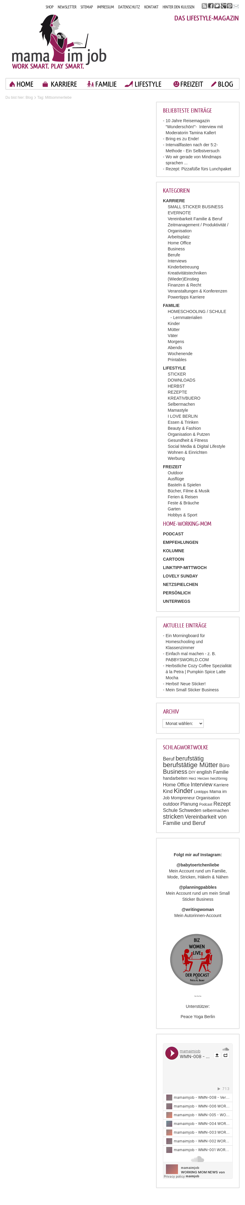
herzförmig (218, 778)
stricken (173, 816)
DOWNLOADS (181, 380)
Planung (189, 804)
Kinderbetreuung (183, 267)
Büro (224, 765)
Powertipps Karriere (186, 297)
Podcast (205, 804)
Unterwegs (176, 601)
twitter (217, 6)
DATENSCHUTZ (129, 7)
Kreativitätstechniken (187, 273)
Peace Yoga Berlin (198, 1016)
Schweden (190, 810)
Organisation (208, 797)
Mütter (174, 329)
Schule (170, 810)
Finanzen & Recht (184, 285)
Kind (168, 791)
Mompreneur (182, 797)
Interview (202, 785)
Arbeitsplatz (179, 236)
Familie (221, 772)
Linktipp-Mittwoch (185, 567)
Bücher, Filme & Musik (189, 490)
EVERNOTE (179, 212)
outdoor (171, 804)
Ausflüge (176, 478)
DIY (191, 772)
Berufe (174, 254)
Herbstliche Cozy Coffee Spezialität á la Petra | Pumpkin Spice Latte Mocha (198, 671)
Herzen (203, 778)
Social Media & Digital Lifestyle (196, 446)
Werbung (176, 458)
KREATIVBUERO (184, 398)
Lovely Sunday (180, 576)
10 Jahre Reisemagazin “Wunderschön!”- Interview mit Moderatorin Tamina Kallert (194, 126)
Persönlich (177, 592)
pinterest (230, 6)
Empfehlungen (180, 542)
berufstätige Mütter (190, 765)
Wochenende (180, 353)
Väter (173, 335)
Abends (175, 347)
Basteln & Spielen (184, 484)
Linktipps (201, 792)
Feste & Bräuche (183, 502)
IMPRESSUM (105, 7)
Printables (177, 359)
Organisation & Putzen (189, 434)
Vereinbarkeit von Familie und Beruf (195, 820)
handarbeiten (175, 778)
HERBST (176, 386)
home (25, 84)
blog (225, 84)
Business (176, 248)
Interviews (177, 261)
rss (204, 6)
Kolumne (173, 550)
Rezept (222, 804)
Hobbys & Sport (182, 515)
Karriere (220, 784)
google (223, 6)
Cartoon (173, 559)
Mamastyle (178, 410)
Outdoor (175, 472)
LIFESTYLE (148, 84)
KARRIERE (64, 84)
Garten (174, 508)
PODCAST (173, 533)
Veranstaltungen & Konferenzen (197, 291)
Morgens (176, 341)
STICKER (177, 374)
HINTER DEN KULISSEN (178, 7)
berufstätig (190, 758)
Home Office (179, 242)
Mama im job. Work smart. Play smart (59, 41)
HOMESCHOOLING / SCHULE (197, 311)
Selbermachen (181, 404)
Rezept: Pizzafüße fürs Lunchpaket (198, 168)
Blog (29, 97)
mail (236, 6)
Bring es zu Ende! (182, 138)
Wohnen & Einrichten (187, 452)
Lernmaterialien (187, 317)
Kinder (174, 323)
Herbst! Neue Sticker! (186, 683)
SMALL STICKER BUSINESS (195, 206)
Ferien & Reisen (183, 496)
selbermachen (215, 810)
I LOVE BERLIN (183, 416)
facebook (211, 6)
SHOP (50, 7)
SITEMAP (87, 7)
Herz (192, 778)
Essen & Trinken (183, 422)
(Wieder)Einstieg (183, 279)
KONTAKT (151, 7)
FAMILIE (106, 84)
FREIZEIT (191, 84)
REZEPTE (177, 392)
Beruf (168, 758)
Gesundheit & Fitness (188, 440)
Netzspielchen (180, 584)
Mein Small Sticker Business (192, 689)
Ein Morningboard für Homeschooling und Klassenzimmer (185, 641)
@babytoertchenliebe (197, 865)
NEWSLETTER (67, 7)
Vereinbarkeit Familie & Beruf (195, 218)
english (204, 772)
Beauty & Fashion (184, 428)
